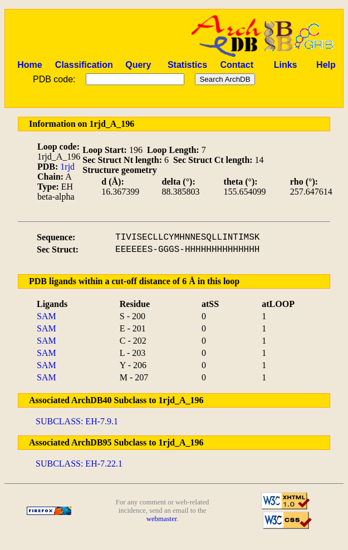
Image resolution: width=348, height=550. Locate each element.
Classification (84, 65)
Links (285, 65)
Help (326, 65)
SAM (46, 316)
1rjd (67, 166)
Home (29, 65)
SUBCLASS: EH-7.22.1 (79, 463)
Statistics (187, 65)
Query (138, 65)
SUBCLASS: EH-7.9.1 (77, 421)
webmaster (161, 519)
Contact (236, 65)
